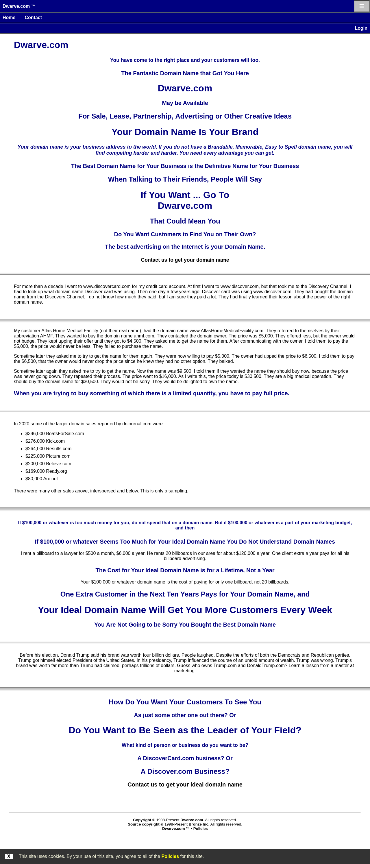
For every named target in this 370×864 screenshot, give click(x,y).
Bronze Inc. (199, 824)
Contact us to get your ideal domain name (185, 784)
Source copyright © (145, 824)
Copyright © (144, 820)
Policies (170, 856)
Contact (33, 17)
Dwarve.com (191, 820)
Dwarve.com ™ (19, 6)
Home (9, 17)
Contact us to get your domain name (185, 260)
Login (361, 28)
